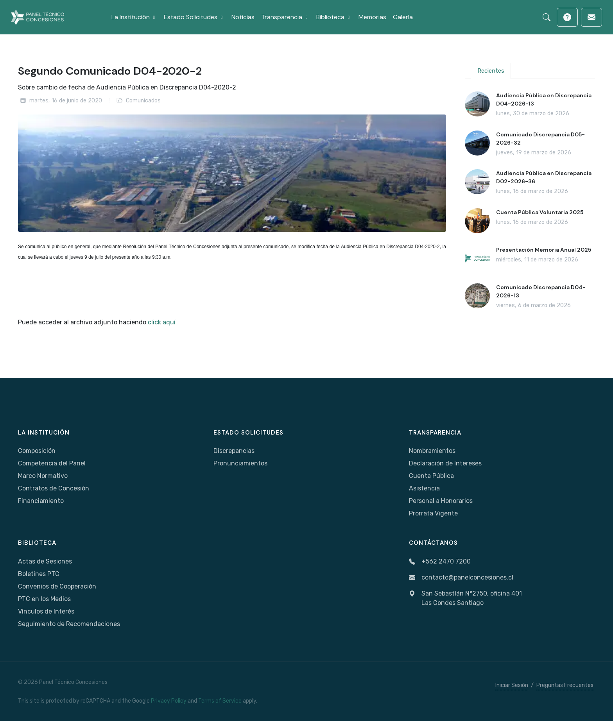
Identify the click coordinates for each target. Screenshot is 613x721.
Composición (37, 450)
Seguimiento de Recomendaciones (69, 624)
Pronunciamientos (240, 463)
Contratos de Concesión (53, 488)
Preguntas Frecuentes (564, 685)
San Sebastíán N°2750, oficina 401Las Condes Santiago (465, 598)
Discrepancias (234, 450)
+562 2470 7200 (440, 562)
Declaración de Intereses (445, 463)
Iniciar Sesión (511, 685)
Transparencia (435, 433)
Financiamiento (41, 501)
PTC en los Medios (44, 599)
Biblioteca (37, 543)
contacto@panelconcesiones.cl (461, 578)
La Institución (44, 433)
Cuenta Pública (431, 475)
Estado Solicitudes (248, 433)
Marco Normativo (43, 475)
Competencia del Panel (52, 463)
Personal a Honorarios (441, 501)
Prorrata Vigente (433, 513)
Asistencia (424, 488)
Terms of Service (220, 701)
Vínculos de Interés (46, 611)
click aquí (162, 322)
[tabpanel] (530, 200)
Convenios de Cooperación (57, 586)
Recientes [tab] (490, 70)
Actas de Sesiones (45, 561)
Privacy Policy (168, 701)
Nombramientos (432, 450)
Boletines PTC (38, 574)
